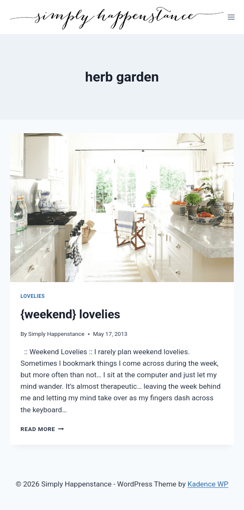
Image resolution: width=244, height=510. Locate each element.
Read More (42, 428)
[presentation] (122, 207)
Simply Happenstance (56, 333)
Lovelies (32, 296)
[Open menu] (231, 16)
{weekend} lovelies (70, 314)
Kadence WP (208, 484)
